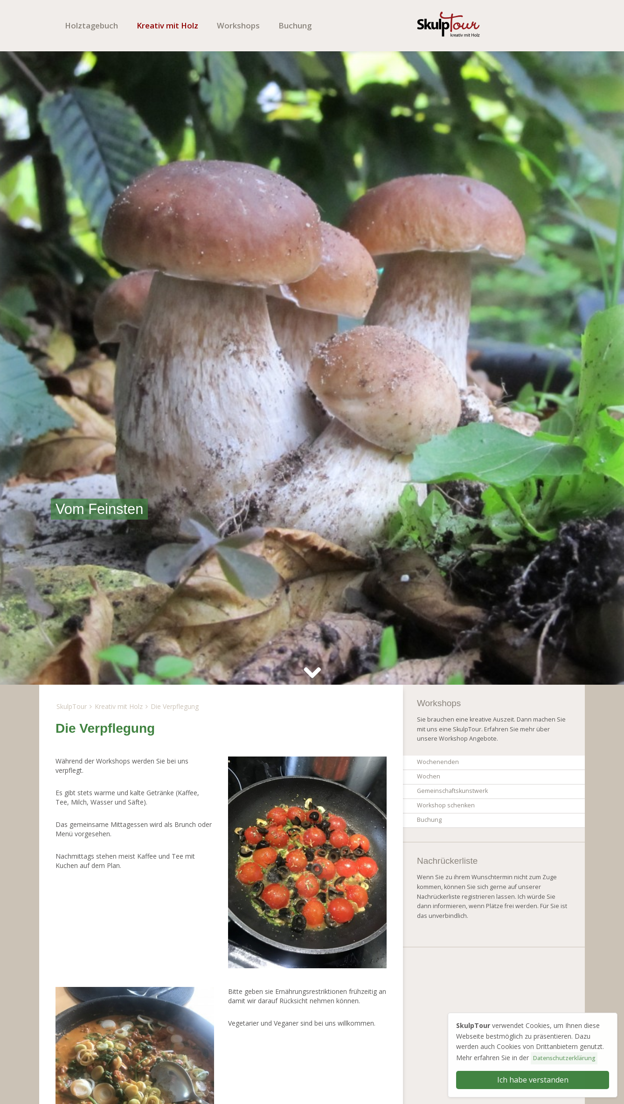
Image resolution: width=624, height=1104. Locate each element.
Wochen (428, 776)
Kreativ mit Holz (167, 25)
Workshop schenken (446, 805)
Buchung (295, 25)
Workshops (238, 25)
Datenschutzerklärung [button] (564, 1058)
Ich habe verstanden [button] (533, 1080)
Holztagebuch (91, 25)
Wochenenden (438, 762)
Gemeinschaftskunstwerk (452, 791)
